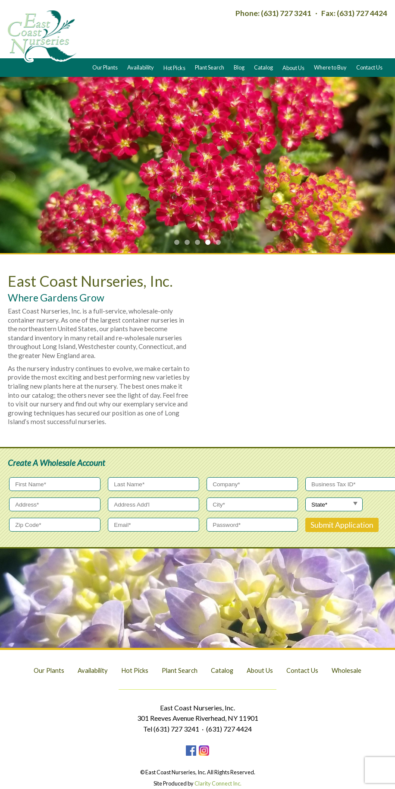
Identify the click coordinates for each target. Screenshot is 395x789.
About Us (293, 67)
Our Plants (105, 67)
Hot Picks (174, 67)
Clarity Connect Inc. (217, 783)
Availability (140, 67)
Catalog (263, 67)
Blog (239, 67)
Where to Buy (330, 67)
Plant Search (209, 67)
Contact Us (369, 67)
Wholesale (346, 670)
